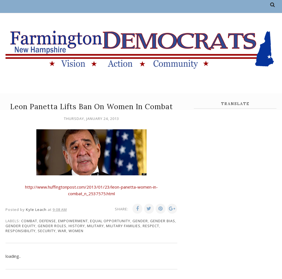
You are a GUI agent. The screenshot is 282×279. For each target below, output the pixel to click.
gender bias (162, 220)
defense (47, 220)
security (47, 230)
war (62, 230)
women (76, 230)
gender (140, 220)
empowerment (73, 220)
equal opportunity (110, 220)
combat (29, 220)
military (95, 225)
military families (123, 225)
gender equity (21, 225)
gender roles (52, 225)
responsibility (21, 230)
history (77, 225)
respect (151, 225)
